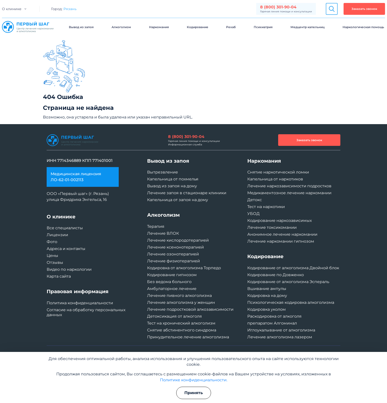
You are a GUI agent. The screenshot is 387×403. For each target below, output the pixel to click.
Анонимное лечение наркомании (282, 234)
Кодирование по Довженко (275, 274)
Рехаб (231, 27)
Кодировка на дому (267, 295)
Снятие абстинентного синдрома (181, 330)
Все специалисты (65, 228)
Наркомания (159, 27)
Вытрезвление (162, 172)
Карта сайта (59, 276)
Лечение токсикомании (272, 227)
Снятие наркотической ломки (278, 172)
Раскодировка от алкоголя (274, 316)
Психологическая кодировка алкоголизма (290, 302)
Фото (52, 241)
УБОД (253, 213)
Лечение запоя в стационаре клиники (186, 193)
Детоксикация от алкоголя (174, 316)
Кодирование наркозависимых (279, 220)
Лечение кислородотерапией (178, 240)
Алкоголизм (121, 27)
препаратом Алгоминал (272, 323)
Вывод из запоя (81, 27)
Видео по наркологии (69, 269)
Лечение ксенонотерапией (175, 247)
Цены (52, 255)
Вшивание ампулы (266, 288)
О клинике (11, 9)
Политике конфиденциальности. (193, 380)
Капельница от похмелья (172, 179)
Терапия (155, 226)
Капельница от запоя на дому (177, 199)
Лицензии (57, 234)
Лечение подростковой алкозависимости (190, 309)
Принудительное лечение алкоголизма (188, 337)
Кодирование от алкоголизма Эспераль (288, 281)
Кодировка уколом (266, 309)
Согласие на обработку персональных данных (86, 312)
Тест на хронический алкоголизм (181, 323)
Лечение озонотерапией (173, 254)
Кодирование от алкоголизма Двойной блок (293, 268)
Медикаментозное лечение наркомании (289, 193)
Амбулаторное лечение (171, 288)
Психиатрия (263, 27)
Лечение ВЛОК (163, 233)
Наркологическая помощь (363, 27)
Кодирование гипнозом (172, 274)
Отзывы (55, 262)
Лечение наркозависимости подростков (289, 186)
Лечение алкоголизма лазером (279, 337)
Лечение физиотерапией (173, 261)
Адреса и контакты (66, 248)
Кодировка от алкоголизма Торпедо (184, 268)
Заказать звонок (364, 9)
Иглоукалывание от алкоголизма (281, 330)
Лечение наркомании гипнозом (280, 241)
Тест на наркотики (266, 206)
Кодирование (197, 27)
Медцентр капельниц (307, 27)
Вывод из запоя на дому (172, 186)
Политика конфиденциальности (80, 303)
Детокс (254, 199)
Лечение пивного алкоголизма (179, 295)
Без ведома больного (169, 281)
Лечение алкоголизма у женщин (181, 302)
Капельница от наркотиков (275, 179)
